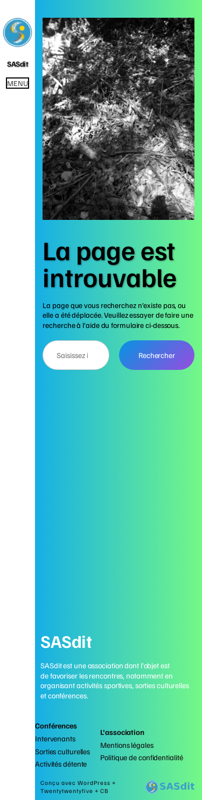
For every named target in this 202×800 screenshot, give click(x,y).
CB (104, 791)
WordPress (95, 783)
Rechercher (156, 355)
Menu (17, 83)
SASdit (17, 63)
